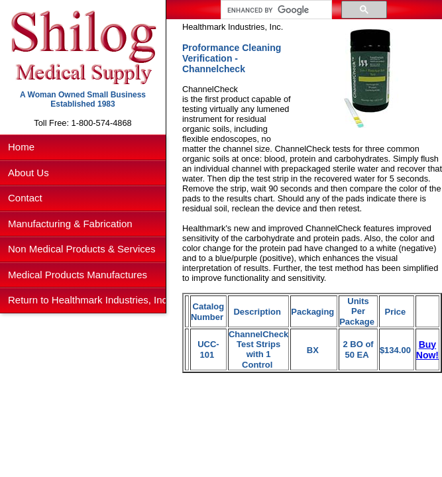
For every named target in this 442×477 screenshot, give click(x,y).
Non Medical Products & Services (82, 248)
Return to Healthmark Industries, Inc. (89, 299)
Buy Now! (427, 349)
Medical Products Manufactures (77, 274)
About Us (28, 172)
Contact (25, 197)
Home (21, 146)
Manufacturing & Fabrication (70, 223)
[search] (274, 10)
